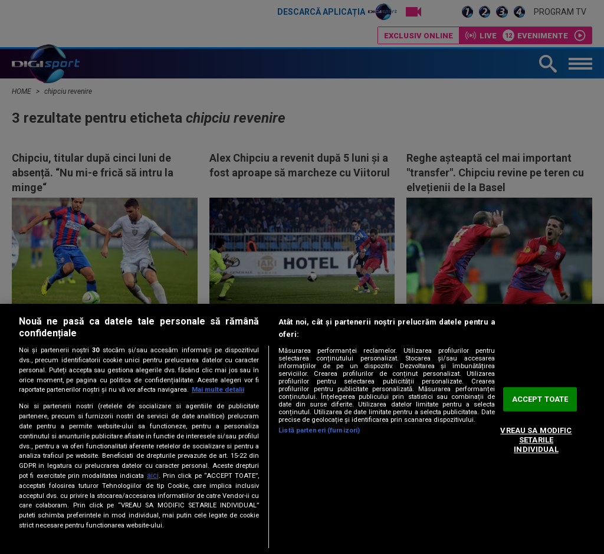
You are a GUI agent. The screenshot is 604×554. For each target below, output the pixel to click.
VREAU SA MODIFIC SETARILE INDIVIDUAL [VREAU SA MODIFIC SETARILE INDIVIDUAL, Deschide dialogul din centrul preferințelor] (536, 440)
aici (153, 475)
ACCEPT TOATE (540, 399)
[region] (302, 429)
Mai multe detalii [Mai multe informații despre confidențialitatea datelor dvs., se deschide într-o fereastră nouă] (218, 390)
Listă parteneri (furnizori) (319, 430)
